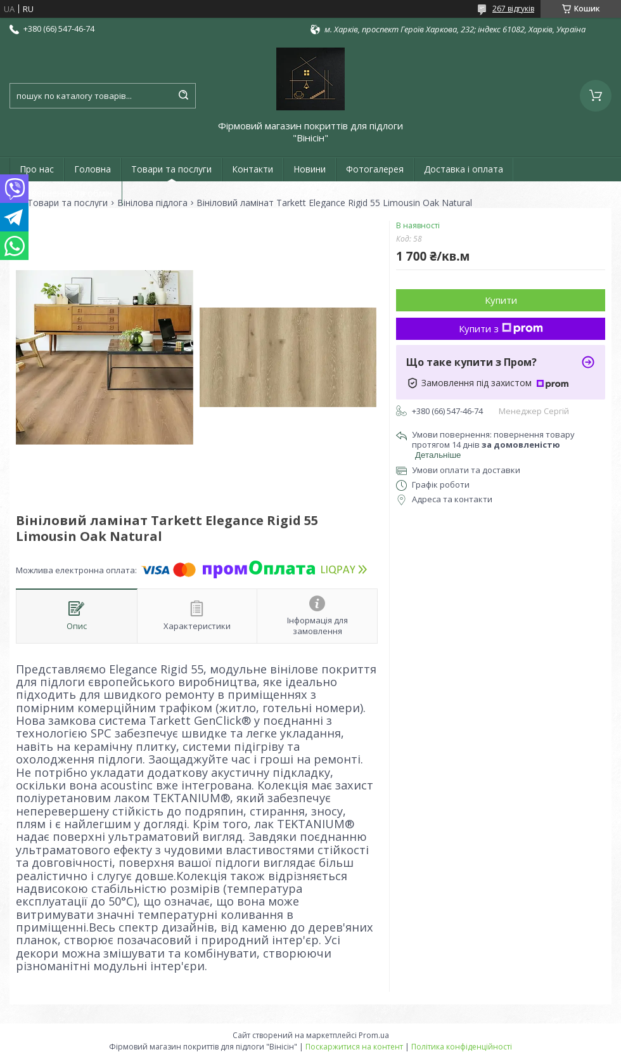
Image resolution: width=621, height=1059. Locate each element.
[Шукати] (183, 95)
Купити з (501, 328)
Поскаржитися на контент (354, 1046)
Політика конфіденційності (461, 1046)
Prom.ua (374, 1035)
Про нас (37, 169)
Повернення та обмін (66, 193)
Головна (92, 169)
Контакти (252, 169)
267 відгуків (513, 8)
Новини (309, 169)
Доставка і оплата (463, 169)
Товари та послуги (171, 169)
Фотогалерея (375, 169)
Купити (501, 300)
